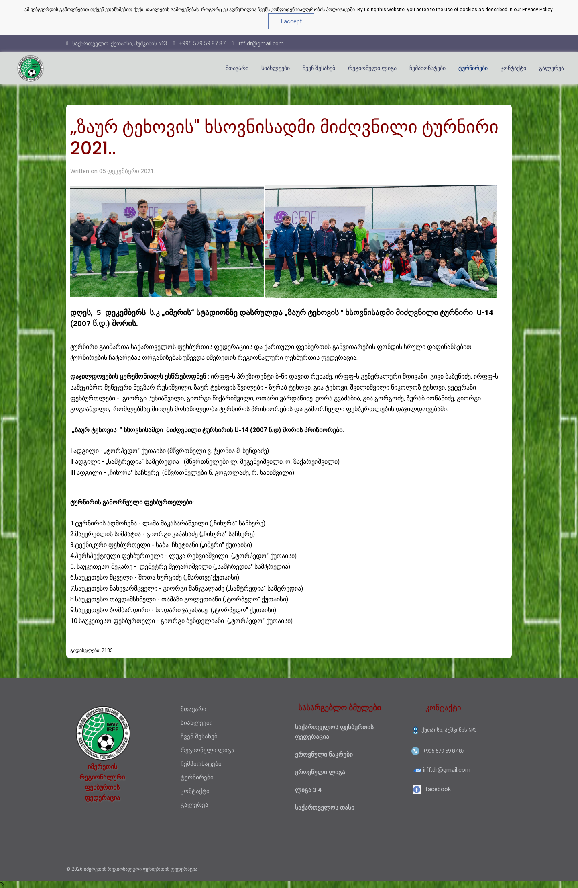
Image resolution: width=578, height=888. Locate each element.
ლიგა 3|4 (308, 790)
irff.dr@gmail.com (258, 43)
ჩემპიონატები (427, 68)
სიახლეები (275, 68)
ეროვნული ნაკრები (324, 754)
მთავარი (237, 68)
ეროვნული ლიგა (320, 772)
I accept (291, 21)
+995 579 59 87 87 (199, 43)
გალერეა (551, 68)
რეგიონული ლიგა (372, 68)
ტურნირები (473, 68)
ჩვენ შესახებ (319, 68)
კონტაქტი (513, 68)
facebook (438, 789)
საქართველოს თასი (324, 807)
